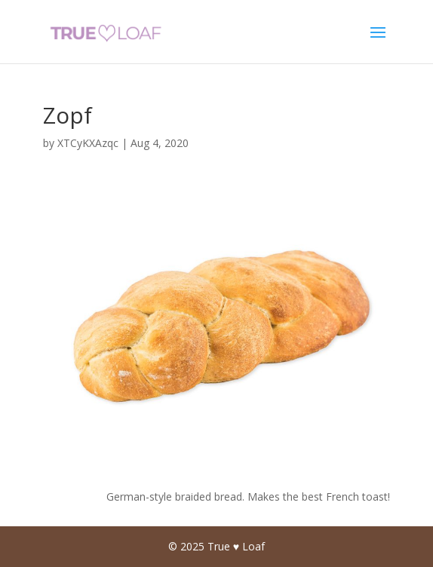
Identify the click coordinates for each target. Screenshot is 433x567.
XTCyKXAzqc (87, 143)
